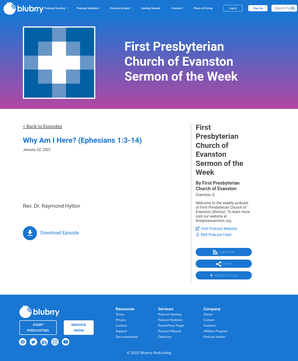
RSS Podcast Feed (213, 234)
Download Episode (59, 233)
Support (121, 331)
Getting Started (152, 8)
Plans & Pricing (203, 8)
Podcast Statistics (89, 8)
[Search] (284, 8)
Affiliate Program (216, 331)
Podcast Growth (121, 8)
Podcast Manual (169, 331)
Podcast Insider (215, 337)
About (208, 314)
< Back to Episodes (42, 126)
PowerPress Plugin (171, 325)
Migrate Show (78, 327)
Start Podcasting (38, 327)
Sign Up (258, 8)
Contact (121, 325)
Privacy (121, 320)
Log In (233, 8)
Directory (164, 337)
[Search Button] (293, 8)
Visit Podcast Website (216, 228)
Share (223, 264)
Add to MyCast (223, 275)
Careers (209, 320)
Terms (120, 314)
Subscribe (224, 252)
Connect (178, 8)
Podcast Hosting (56, 8)
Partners (210, 325)
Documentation (127, 337)
